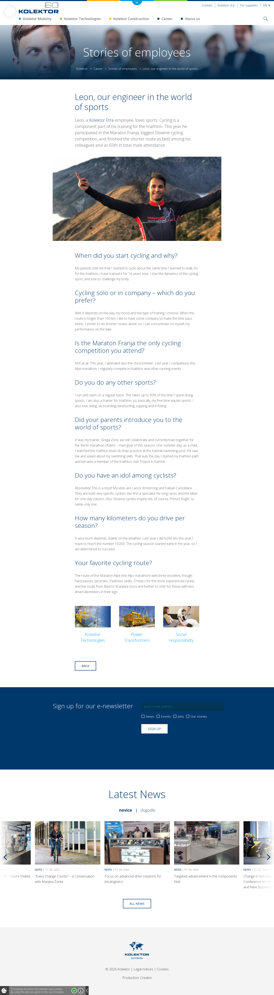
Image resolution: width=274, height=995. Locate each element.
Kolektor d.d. (226, 5)
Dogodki (148, 810)
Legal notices (143, 969)
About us (192, 18)
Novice (125, 810)
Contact (207, 5)
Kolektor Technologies (82, 18)
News (150, 716)
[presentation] (173, 744)
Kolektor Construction (131, 18)
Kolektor (82, 69)
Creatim (146, 977)
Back (85, 666)
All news (137, 903)
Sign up (154, 729)
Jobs (181, 716)
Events (166, 716)
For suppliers (249, 5)
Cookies (163, 969)
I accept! (74, 990)
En (266, 5)
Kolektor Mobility (37, 18)
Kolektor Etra (102, 120)
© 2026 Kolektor (117, 969)
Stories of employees (122, 69)
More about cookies (80, 990)
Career (167, 18)
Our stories (199, 716)
